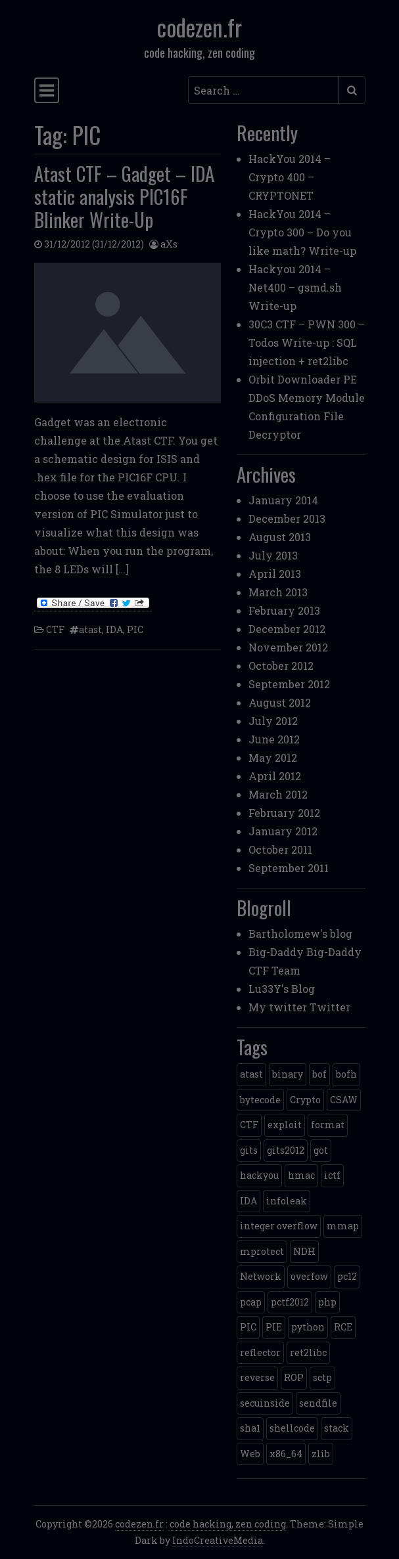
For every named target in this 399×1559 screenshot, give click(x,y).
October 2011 (280, 849)
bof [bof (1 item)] (319, 1074)
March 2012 (278, 794)
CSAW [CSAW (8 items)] (344, 1099)
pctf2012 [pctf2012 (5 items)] (290, 1302)
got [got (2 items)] (321, 1150)
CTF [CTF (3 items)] (249, 1124)
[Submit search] (352, 90)
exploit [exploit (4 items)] (285, 1124)
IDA (114, 629)
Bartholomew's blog (300, 933)
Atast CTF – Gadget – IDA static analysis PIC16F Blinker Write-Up (124, 196)
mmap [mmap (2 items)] (343, 1225)
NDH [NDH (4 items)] (304, 1251)
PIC (135, 629)
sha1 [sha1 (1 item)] (250, 1428)
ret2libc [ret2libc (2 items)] (308, 1352)
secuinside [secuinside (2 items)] (265, 1403)
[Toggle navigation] (46, 90)
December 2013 (286, 518)
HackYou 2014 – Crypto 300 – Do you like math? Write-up (302, 232)
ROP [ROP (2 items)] (294, 1377)
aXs (168, 244)
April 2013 (274, 574)
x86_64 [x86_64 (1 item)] (286, 1453)
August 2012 (279, 702)
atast (90, 629)
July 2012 (273, 721)
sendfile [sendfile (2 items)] (318, 1403)
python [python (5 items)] (308, 1327)
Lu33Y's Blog (281, 989)
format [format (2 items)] (327, 1124)
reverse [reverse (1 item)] (257, 1377)
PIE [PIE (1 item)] (274, 1327)
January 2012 (282, 831)
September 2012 (289, 684)
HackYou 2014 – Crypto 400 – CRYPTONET (289, 177)
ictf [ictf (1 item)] (332, 1175)
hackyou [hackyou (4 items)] (259, 1175)
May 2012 (272, 757)
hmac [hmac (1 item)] (301, 1175)
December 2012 (286, 629)
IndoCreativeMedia (217, 1540)
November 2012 (288, 647)
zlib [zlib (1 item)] (321, 1453)
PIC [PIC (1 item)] (248, 1327)
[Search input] (263, 90)
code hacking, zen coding (228, 1524)
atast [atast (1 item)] (251, 1074)
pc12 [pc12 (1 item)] (347, 1276)
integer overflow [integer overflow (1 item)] (278, 1225)
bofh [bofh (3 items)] (346, 1074)
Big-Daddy (276, 952)
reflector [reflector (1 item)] (260, 1352)
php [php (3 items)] (327, 1302)
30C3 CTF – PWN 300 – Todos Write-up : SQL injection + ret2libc (306, 342)
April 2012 (274, 776)
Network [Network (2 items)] (260, 1276)
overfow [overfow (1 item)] (309, 1276)
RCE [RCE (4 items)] (343, 1327)
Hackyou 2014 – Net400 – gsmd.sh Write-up (295, 287)
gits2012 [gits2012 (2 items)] (285, 1150)
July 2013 (273, 555)
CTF (55, 629)
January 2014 (283, 500)
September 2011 (288, 868)
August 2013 (279, 537)
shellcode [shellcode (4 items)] (292, 1428)
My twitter (277, 1007)
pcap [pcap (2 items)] (251, 1302)
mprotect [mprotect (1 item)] (262, 1251)
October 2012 (281, 665)
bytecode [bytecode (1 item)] (260, 1099)
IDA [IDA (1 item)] (248, 1201)
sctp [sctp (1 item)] (322, 1377)
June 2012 (274, 739)
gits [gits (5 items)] (249, 1150)
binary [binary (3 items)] (287, 1074)
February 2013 (284, 610)
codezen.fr (199, 27)
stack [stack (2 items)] (336, 1428)
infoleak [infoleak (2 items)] (286, 1201)
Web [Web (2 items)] (250, 1453)
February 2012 (284, 813)
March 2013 (278, 592)
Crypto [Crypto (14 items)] (305, 1099)
